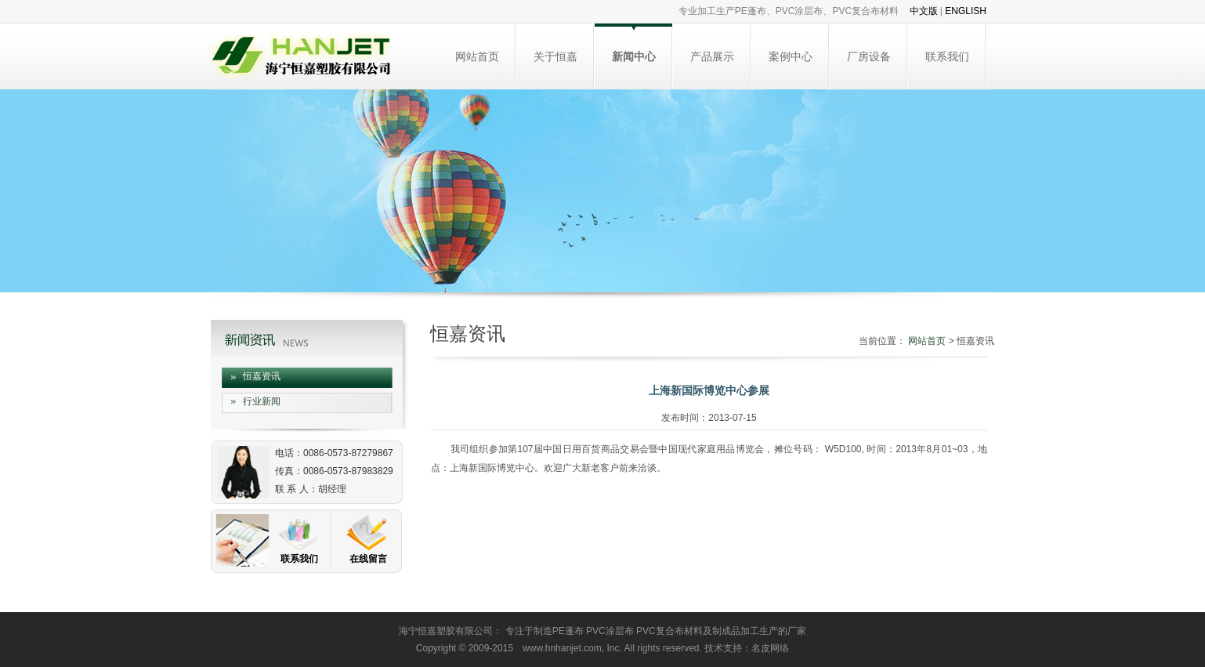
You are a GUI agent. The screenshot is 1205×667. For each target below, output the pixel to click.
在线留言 (368, 558)
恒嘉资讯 (261, 376)
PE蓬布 (568, 630)
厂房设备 (869, 56)
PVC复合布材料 (669, 630)
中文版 (924, 10)
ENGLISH (965, 10)
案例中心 (790, 56)
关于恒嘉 (555, 56)
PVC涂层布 (610, 630)
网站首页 (477, 56)
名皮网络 (770, 648)
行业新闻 (261, 401)
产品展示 (712, 56)
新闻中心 (634, 56)
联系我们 (947, 56)
